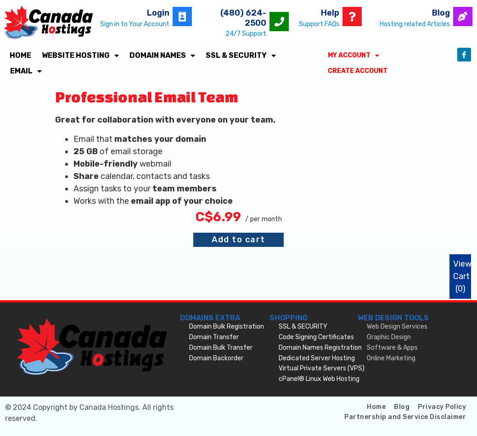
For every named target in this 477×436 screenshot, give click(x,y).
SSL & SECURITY (241, 55)
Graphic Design (389, 337)
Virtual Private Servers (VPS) (322, 368)
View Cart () (462, 276)
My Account (353, 55)
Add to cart (238, 240)
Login (158, 13)
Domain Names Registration (320, 348)
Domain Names (162, 55)
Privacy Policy (442, 407)
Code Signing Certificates (316, 337)
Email (26, 71)
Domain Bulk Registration (226, 326)
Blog (441, 13)
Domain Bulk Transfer (221, 348)
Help (330, 13)
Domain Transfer (214, 337)
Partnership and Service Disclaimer (405, 417)
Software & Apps (392, 348)
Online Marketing (391, 358)
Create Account (357, 71)
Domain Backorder (216, 358)
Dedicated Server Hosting (317, 358)
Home (20, 55)
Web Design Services (397, 326)
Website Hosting (80, 55)
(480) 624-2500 (243, 18)
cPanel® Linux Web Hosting (319, 379)
